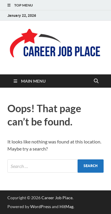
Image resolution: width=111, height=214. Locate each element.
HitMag (66, 206)
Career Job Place (57, 197)
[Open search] (96, 81)
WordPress (40, 206)
